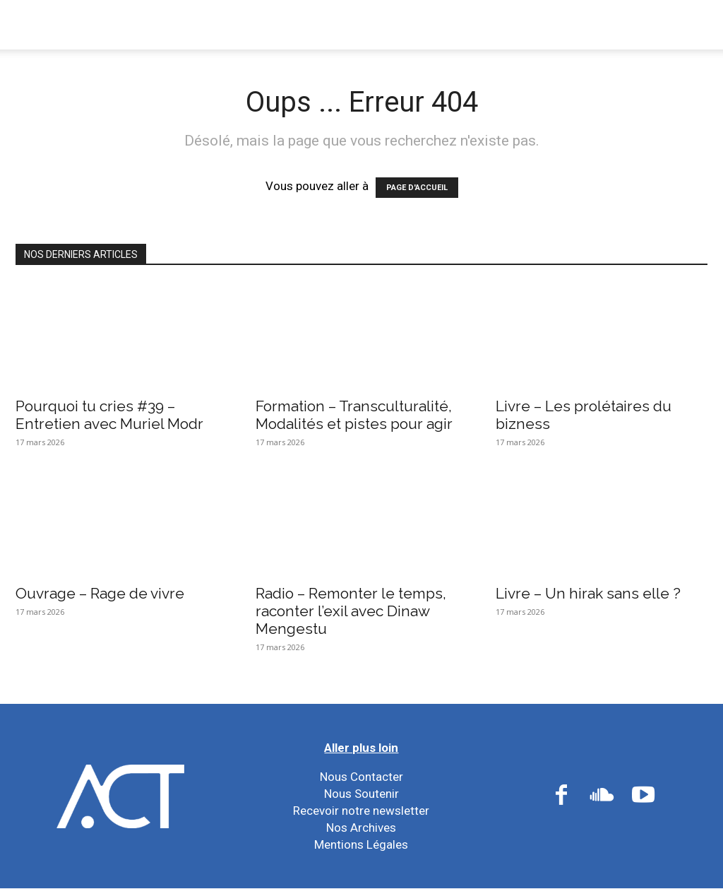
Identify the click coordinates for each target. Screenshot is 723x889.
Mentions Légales (361, 844)
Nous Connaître (184, 24)
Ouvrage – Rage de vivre (100, 593)
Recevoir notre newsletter (361, 810)
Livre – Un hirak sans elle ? (588, 593)
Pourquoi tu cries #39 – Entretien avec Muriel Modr (109, 414)
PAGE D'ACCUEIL (417, 187)
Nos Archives (361, 827)
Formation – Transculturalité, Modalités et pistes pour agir (354, 414)
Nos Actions (300, 24)
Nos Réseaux (405, 24)
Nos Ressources (520, 24)
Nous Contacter (361, 777)
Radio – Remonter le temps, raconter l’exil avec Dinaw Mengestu (351, 610)
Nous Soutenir (361, 794)
